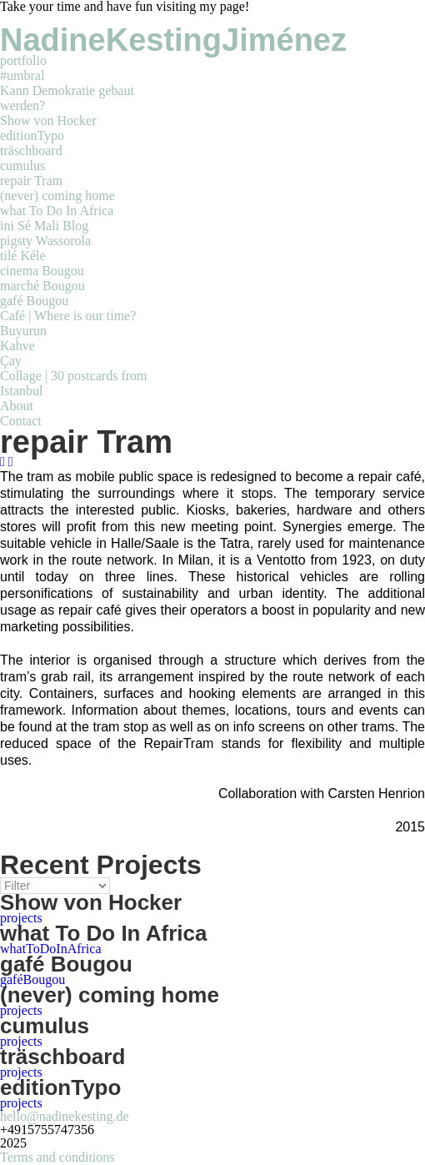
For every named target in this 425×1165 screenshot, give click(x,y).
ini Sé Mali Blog (44, 225)
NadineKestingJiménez (173, 40)
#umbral (22, 75)
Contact (21, 421)
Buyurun (23, 331)
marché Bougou (42, 286)
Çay (11, 361)
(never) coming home (57, 195)
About (16, 406)
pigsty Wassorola (45, 241)
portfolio (23, 60)
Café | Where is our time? (68, 316)
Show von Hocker (48, 120)
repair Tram (31, 180)
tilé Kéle (23, 256)
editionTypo (32, 135)
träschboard (31, 150)
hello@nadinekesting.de (64, 1116)
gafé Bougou (34, 301)
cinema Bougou (42, 271)
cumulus (22, 165)
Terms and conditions (57, 1157)
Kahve (17, 346)
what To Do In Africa (56, 210)
